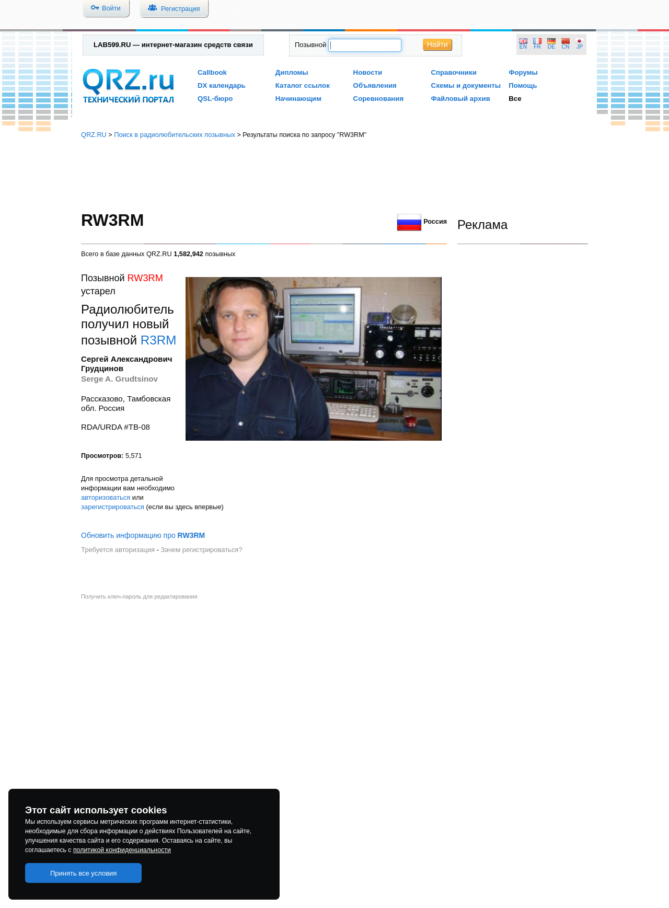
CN (566, 47)
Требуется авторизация (118, 550)
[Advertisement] (334, 175)
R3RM (159, 340)
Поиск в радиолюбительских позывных (174, 135)
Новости (368, 72)
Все (515, 98)
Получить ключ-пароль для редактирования (139, 596)
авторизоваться (105, 497)
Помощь (523, 85)
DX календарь (222, 85)
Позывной (310, 45)
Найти (437, 44)
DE (551, 47)
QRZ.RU (94, 135)
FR (537, 47)
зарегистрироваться (112, 507)
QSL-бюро (215, 98)
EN (523, 47)
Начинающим (298, 98)
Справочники (453, 72)
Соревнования (378, 98)
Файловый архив (460, 98)
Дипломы (291, 72)
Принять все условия (83, 873)
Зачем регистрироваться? (201, 550)
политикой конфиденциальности (122, 850)
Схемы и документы (466, 85)
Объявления (375, 85)
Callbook (212, 72)
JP (579, 47)
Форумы (523, 72)
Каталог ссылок (302, 85)
